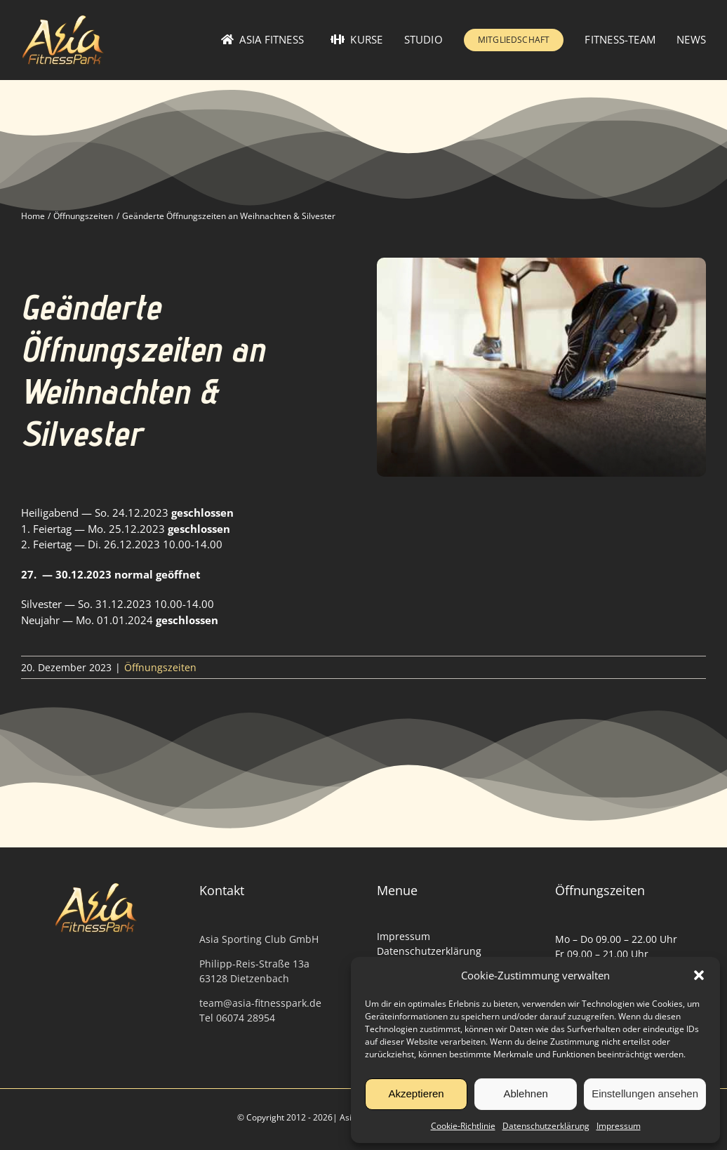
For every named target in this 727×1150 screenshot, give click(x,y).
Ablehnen (525, 1093)
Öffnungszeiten (160, 667)
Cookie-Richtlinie (463, 1126)
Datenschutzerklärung (545, 1126)
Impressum (618, 1126)
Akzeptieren (415, 1093)
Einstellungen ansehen (645, 1093)
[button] (699, 975)
